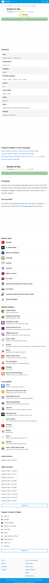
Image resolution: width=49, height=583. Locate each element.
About (3, 560)
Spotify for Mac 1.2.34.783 (9, 491)
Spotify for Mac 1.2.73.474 (9, 474)
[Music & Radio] (17, 6)
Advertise (4, 566)
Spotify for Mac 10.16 (7, 477)
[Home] (2, 6)
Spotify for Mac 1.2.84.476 (9, 460)
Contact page (27, 206)
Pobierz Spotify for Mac (8, 151)
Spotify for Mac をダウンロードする (31, 156)
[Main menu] (47, 1)
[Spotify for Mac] (25, 6)
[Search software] (44, 1)
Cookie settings (29, 576)
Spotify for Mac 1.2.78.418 (9, 471)
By (10, 11)
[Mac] (5, 6)
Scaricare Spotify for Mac (8, 153)
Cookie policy (29, 563)
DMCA (27, 572)
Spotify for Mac (14, 9)
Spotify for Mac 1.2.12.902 (9, 501)
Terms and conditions (31, 560)
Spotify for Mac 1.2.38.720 (9, 484)
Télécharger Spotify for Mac (9, 156)
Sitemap (3, 569)
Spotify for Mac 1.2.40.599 (9, 481)
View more (24, 505)
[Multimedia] (10, 6)
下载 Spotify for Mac (25, 153)
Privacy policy (29, 566)
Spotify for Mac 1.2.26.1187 (9, 497)
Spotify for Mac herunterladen (27, 151)
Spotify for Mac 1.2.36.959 (9, 487)
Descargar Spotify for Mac (8, 159)
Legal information (30, 569)
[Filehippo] (5, 1)
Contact (3, 563)
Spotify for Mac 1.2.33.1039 (9, 494)
